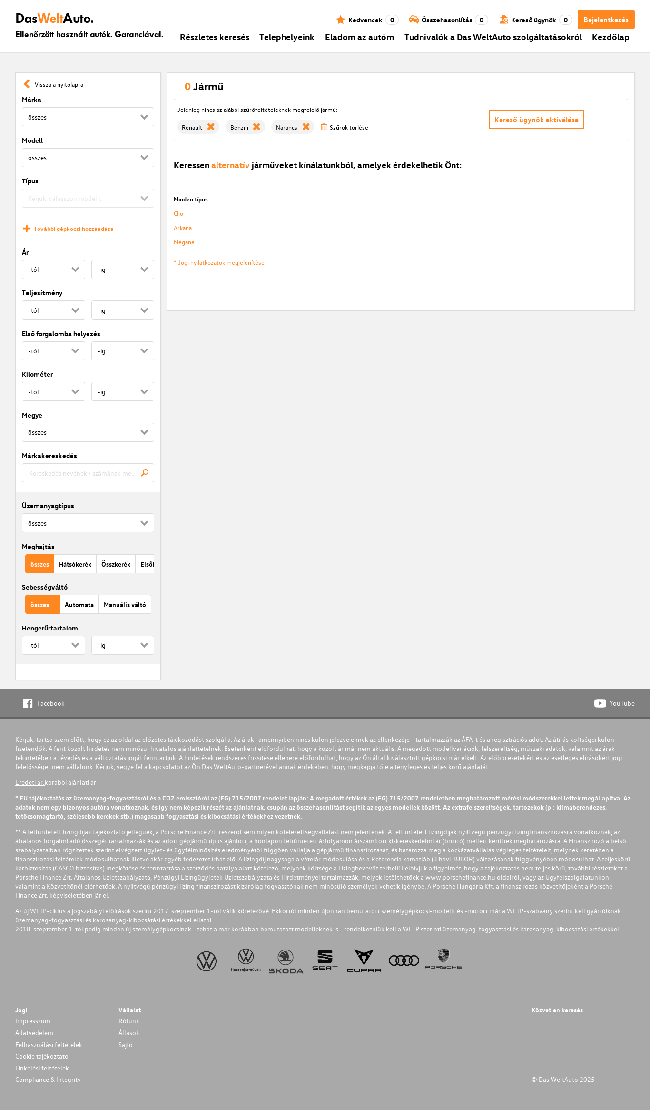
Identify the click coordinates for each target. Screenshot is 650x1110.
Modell (32, 140)
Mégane (184, 242)
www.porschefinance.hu (460, 876)
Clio (178, 213)
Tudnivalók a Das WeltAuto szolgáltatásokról (493, 36)
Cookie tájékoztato (42, 1055)
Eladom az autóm (359, 36)
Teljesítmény (42, 292)
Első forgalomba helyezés (61, 333)
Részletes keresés (214, 36)
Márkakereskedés (49, 455)
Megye (32, 415)
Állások (128, 1032)
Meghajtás (38, 546)
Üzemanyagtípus (48, 505)
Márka (31, 99)
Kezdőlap (611, 36)
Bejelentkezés (606, 19)
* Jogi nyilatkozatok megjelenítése (219, 262)
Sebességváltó (45, 586)
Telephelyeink (287, 36)
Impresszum (32, 1020)
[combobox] (88, 472)
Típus (30, 180)
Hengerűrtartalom (50, 627)
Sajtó (125, 1044)
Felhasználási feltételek (48, 1044)
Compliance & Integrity (48, 1079)
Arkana (183, 227)
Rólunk (128, 1020)
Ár (25, 252)
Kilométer (37, 374)
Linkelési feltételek (42, 1067)
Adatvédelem (34, 1032)
